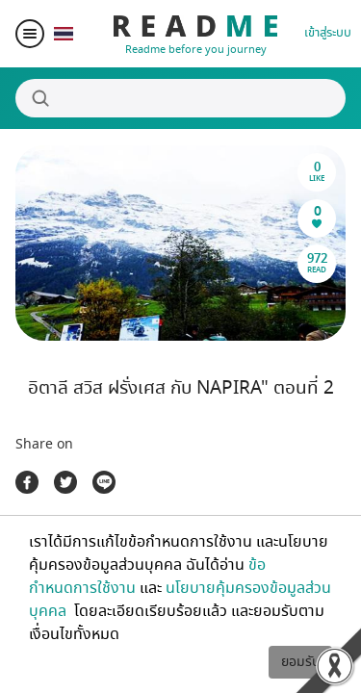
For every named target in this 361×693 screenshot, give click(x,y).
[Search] (180, 98)
